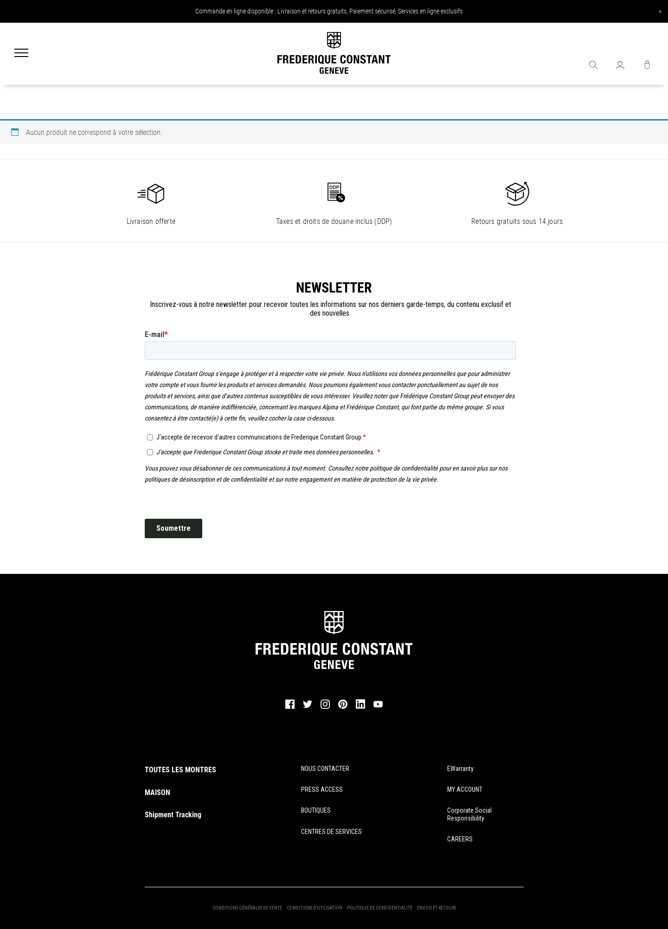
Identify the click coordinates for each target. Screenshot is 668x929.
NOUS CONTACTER (325, 768)
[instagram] (325, 707)
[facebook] (290, 707)
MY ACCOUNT (464, 789)
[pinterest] (342, 707)
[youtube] (378, 706)
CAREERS (460, 839)
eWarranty (460, 768)
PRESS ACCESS (322, 789)
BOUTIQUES (316, 810)
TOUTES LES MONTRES (180, 769)
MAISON (157, 792)
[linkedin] (360, 708)
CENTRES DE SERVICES (331, 831)
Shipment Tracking (173, 814)
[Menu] (21, 54)
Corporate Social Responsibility (469, 814)
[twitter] (307, 707)
